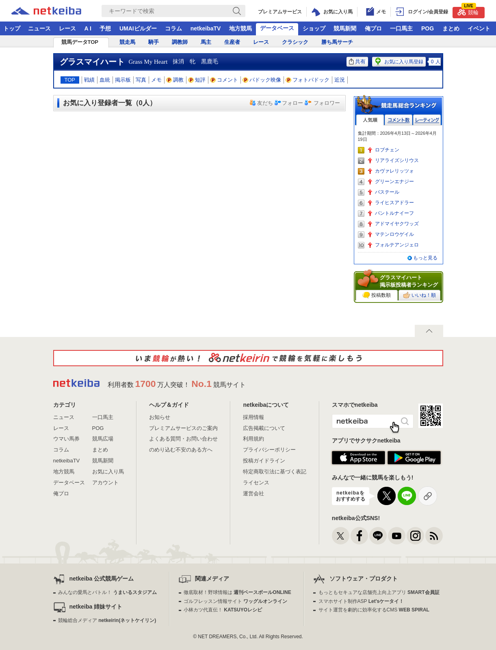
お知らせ (159, 417)
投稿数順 (376, 295)
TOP (70, 80)
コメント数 (398, 119)
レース (67, 28)
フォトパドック (307, 80)
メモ (156, 80)
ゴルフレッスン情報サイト (235, 601)
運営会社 (253, 493)
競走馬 (127, 42)
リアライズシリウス (397, 160)
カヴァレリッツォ (394, 171)
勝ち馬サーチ (337, 42)
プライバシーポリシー (269, 450)
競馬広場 (102, 439)
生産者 (232, 42)
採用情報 (253, 417)
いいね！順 (419, 295)
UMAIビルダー (138, 28)
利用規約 (253, 439)
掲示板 (123, 80)
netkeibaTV (206, 28)
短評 (197, 80)
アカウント (105, 482)
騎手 (153, 42)
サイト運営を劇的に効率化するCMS (373, 610)
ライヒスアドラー (394, 202)
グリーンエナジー (394, 181)
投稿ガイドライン (264, 461)
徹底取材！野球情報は (237, 592)
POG (427, 28)
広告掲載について (264, 428)
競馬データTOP (80, 42)
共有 (357, 61)
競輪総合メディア (107, 620)
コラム (173, 28)
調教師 (180, 42)
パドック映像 (262, 80)
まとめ (450, 28)
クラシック (295, 42)
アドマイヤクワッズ (397, 224)
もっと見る (425, 258)
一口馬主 (401, 28)
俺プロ (373, 28)
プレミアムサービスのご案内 (183, 428)
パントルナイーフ (394, 213)
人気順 (370, 119)
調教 (175, 80)
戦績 (89, 80)
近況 (339, 80)
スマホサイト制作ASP (361, 601)
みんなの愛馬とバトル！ (107, 592)
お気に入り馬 (108, 472)
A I (87, 28)
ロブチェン (387, 150)
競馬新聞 (345, 28)
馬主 (206, 42)
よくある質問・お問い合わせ (183, 439)
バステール (387, 192)
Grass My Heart (148, 61)
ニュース (39, 28)
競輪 (468, 11)
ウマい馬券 (66, 439)
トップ (11, 28)
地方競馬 (240, 28)
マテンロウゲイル (394, 234)
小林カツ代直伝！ (223, 610)
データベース (277, 28)
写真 (141, 80)
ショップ (314, 28)
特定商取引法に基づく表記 (274, 472)
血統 (105, 80)
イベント (479, 28)
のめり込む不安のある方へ (180, 450)
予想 (105, 28)
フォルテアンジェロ (397, 245)
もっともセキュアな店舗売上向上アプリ (379, 592)
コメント (224, 80)
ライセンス (256, 482)
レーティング (427, 119)
